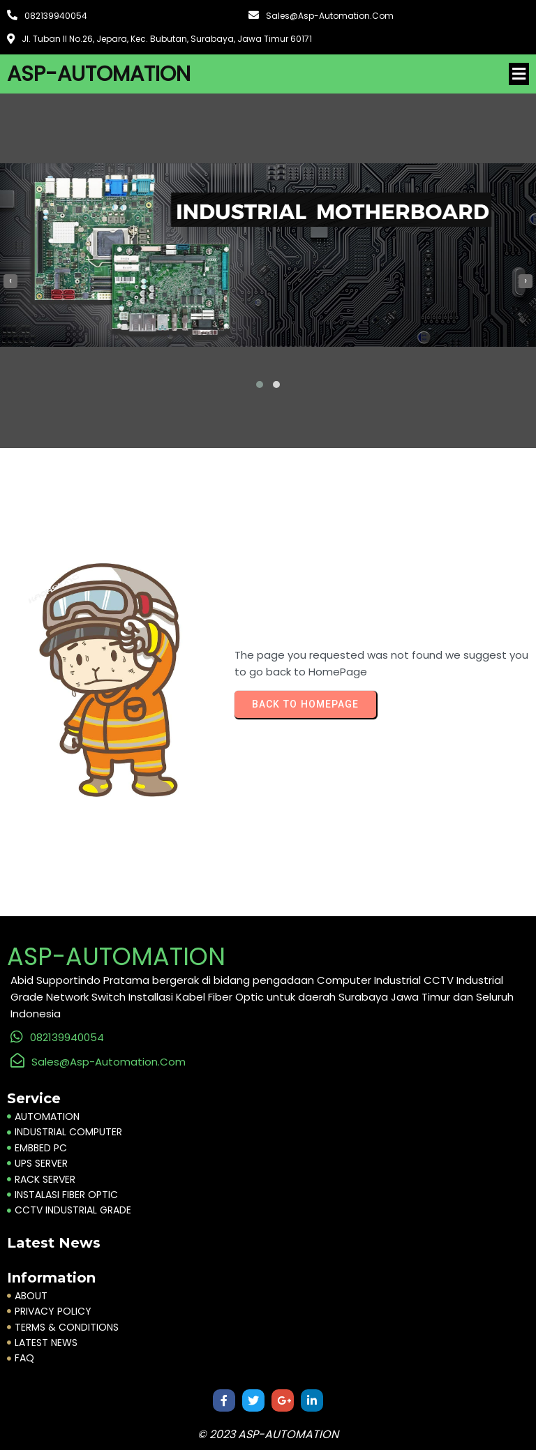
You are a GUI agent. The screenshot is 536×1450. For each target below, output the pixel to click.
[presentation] (10, 281)
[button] (259, 384)
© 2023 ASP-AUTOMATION (268, 1434)
